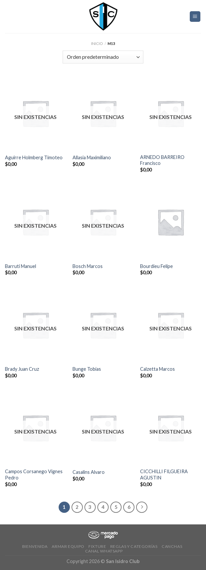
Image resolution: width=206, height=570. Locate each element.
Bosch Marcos (88, 266)
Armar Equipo (68, 546)
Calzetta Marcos (157, 369)
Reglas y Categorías (134, 546)
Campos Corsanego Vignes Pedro (34, 474)
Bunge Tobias (87, 369)
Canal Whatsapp (104, 551)
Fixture (97, 546)
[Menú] (195, 16)
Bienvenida (35, 546)
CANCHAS (172, 546)
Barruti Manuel (20, 266)
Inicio (97, 43)
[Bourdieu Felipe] (170, 221)
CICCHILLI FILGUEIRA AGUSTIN (164, 474)
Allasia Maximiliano (92, 157)
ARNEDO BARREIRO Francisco (162, 160)
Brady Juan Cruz (22, 369)
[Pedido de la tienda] (103, 57)
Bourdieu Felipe (156, 266)
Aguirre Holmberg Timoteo (34, 157)
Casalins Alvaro (89, 472)
